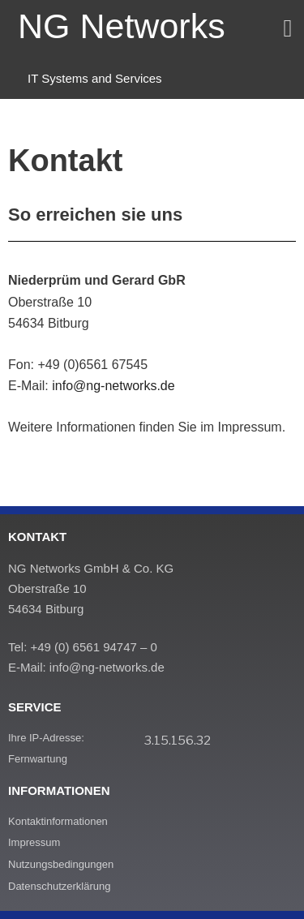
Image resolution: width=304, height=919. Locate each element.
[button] (287, 28)
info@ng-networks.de (113, 386)
